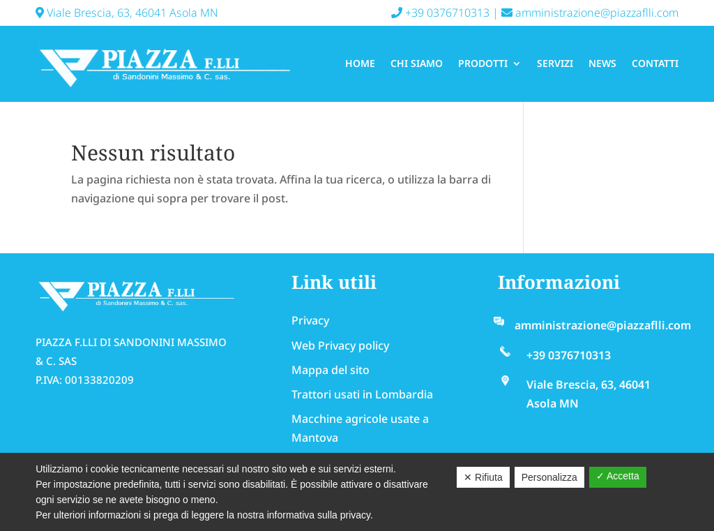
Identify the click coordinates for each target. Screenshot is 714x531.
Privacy (310, 320)
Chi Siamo (416, 63)
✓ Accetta (617, 475)
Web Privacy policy (340, 345)
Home (360, 63)
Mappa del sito (330, 369)
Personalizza (549, 477)
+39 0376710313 (440, 12)
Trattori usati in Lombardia (362, 394)
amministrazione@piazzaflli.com (589, 12)
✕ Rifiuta (483, 477)
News (602, 63)
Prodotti (483, 63)
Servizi (555, 63)
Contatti (655, 63)
